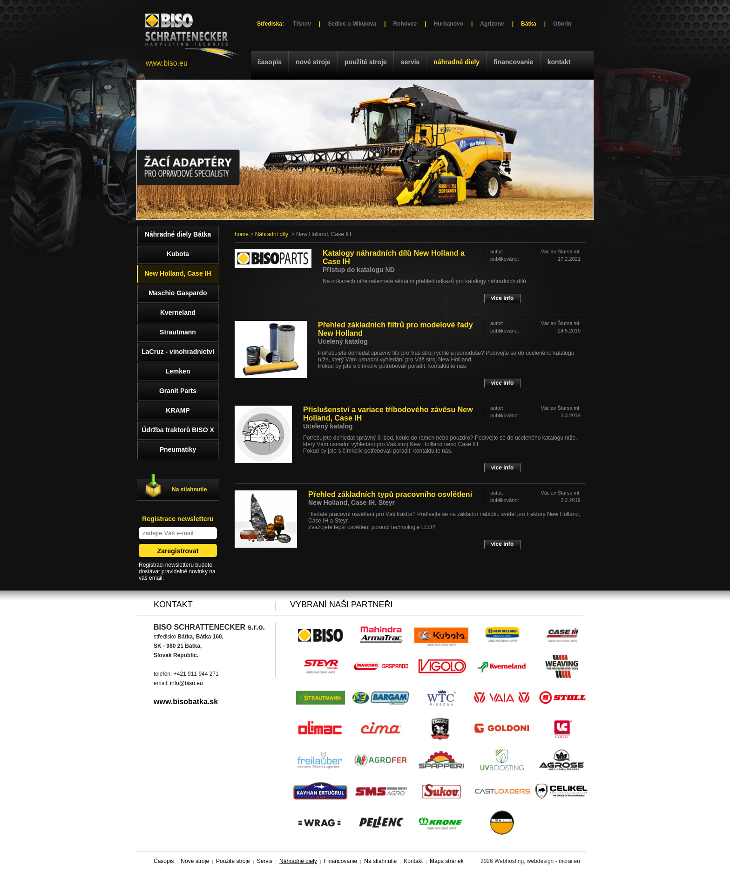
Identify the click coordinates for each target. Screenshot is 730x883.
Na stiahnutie (189, 489)
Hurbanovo (448, 23)
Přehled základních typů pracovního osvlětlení (390, 494)
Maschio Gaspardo (178, 293)
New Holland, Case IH (177, 273)
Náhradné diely (456, 62)
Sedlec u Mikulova (352, 23)
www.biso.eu (167, 63)
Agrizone (492, 23)
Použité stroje (366, 62)
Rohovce (405, 23)
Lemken (178, 371)
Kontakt (559, 62)
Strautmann (178, 332)
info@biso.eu (186, 683)
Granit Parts (177, 390)
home (242, 234)
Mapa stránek (447, 861)
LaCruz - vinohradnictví (178, 351)
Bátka (528, 23)
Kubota (178, 254)
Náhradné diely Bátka (178, 234)
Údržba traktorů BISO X (178, 430)
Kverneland (178, 312)
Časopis (269, 62)
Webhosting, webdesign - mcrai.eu (537, 861)
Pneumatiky (178, 449)
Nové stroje (313, 62)
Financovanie (513, 62)
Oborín (562, 23)
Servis (410, 62)
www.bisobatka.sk (186, 702)
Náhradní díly (271, 234)
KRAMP (177, 410)
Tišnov (302, 23)
